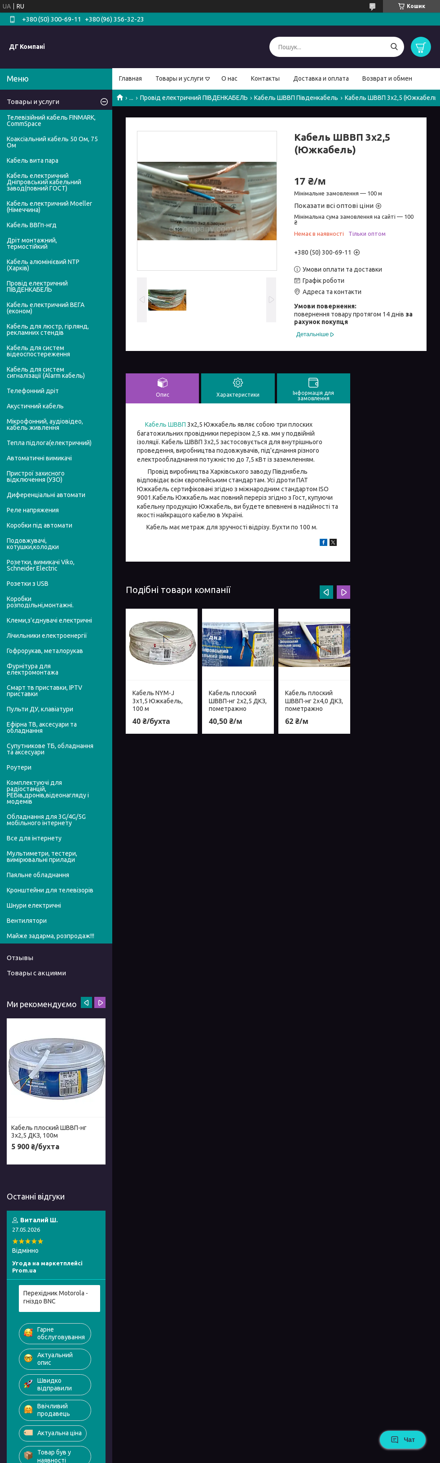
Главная (130, 78)
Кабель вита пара (32, 160)
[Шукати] (394, 47)
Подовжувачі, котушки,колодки (33, 543)
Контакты (265, 78)
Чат (403, 1440)
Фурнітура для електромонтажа (32, 669)
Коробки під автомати (39, 525)
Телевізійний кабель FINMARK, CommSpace (51, 120)
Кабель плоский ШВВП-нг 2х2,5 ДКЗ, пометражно (238, 700)
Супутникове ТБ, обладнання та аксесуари (50, 749)
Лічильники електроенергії (47, 635)
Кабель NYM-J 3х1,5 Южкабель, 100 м (157, 700)
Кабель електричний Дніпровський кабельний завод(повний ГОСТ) (44, 182)
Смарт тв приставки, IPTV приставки (44, 690)
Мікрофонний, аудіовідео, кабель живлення (45, 424)
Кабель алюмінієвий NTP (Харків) (43, 265)
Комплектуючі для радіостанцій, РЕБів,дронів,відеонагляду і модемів (48, 792)
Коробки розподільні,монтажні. (40, 602)
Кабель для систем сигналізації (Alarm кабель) (46, 372)
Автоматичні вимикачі (39, 458)
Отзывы (20, 957)
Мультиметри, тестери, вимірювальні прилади (42, 856)
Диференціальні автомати (46, 494)
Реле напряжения (33, 510)
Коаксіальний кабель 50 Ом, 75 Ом (52, 142)
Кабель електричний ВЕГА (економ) (45, 308)
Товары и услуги (179, 78)
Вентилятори (27, 920)
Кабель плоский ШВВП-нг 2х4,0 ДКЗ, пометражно (314, 700)
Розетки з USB (27, 583)
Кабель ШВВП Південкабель (296, 97)
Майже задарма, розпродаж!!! (50, 935)
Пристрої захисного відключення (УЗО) (36, 476)
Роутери (19, 767)
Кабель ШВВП (165, 424)
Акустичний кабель (35, 406)
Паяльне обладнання (38, 875)
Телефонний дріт (33, 390)
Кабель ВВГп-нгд (32, 225)
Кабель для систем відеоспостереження (38, 351)
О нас (229, 78)
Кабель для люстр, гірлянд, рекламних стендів (48, 329)
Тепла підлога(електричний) (49, 442)
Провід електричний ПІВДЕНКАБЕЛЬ (194, 97)
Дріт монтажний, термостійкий (32, 243)
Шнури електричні (34, 905)
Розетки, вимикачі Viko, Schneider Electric (41, 565)
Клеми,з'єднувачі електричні (49, 620)
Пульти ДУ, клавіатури (40, 709)
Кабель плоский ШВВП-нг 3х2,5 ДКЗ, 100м (49, 1131)
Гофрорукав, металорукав (45, 650)
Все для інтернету (34, 838)
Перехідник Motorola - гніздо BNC (55, 1297)
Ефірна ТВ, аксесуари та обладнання (42, 727)
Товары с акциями (36, 973)
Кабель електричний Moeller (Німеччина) (49, 206)
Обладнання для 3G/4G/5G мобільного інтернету (46, 820)
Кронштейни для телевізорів (50, 890)
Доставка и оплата (321, 78)
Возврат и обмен (387, 78)
